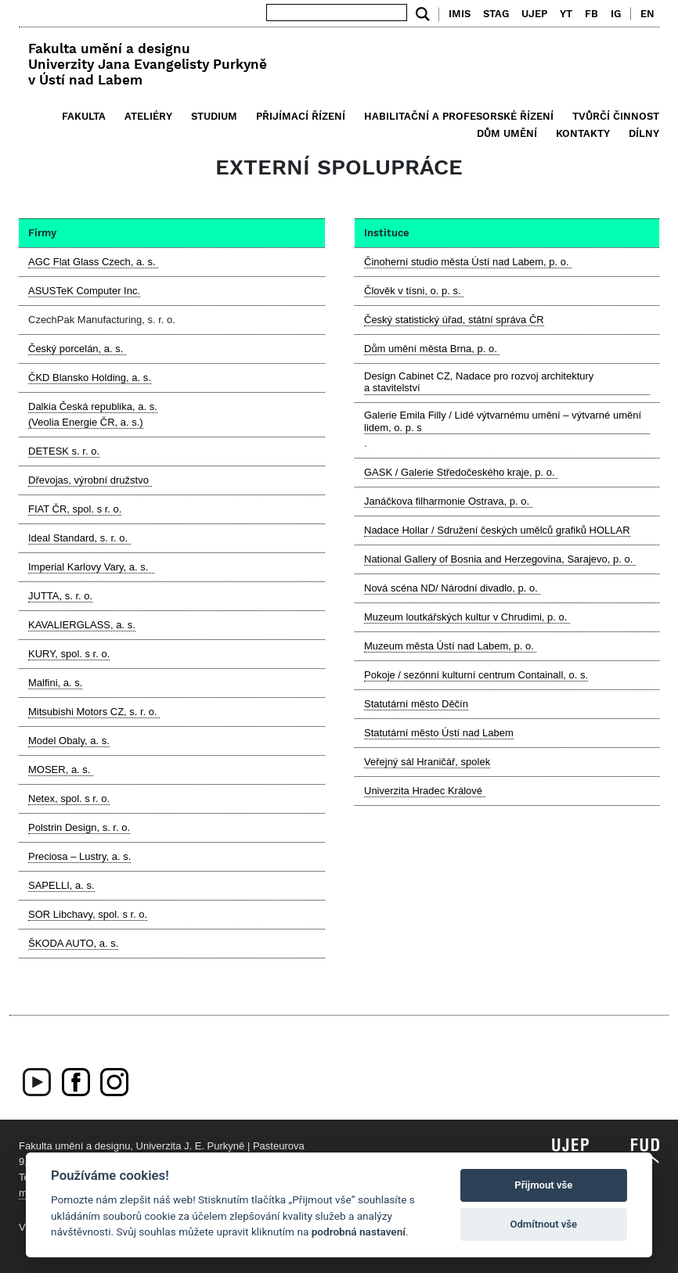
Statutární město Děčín (416, 704)
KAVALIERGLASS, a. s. (81, 625)
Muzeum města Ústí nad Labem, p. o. (450, 646)
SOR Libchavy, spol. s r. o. (87, 914)
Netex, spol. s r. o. (69, 798)
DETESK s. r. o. (63, 451)
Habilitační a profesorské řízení (459, 116)
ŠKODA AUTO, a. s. (73, 943)
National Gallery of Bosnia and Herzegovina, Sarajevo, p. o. (500, 559)
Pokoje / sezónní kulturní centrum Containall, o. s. (476, 675)
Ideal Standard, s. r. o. (79, 538)
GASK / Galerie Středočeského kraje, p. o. (460, 472)
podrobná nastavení (359, 1231)
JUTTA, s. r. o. (60, 596)
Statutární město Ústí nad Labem (439, 733)
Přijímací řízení (300, 116)
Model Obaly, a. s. (69, 740)
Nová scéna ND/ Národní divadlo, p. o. (452, 588)
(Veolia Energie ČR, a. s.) (85, 422)
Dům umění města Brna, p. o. (431, 348)
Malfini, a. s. (55, 683)
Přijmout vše (543, 1185)
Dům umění (507, 133)
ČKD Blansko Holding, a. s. (89, 377)
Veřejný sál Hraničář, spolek (427, 762)
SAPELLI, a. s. (61, 885)
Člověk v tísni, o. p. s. (413, 291)
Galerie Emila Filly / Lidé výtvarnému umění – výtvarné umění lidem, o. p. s (502, 421)
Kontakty (583, 133)
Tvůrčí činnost (615, 116)
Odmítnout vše (543, 1224)
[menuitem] (644, 14)
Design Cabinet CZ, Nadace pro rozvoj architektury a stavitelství (478, 382)
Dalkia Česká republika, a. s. (92, 406)
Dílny (644, 133)
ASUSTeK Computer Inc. (84, 291)
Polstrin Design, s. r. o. (79, 827)
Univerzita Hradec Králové (424, 791)
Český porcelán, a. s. (77, 348)
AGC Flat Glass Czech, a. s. (93, 262)
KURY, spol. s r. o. (69, 654)
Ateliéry (148, 116)
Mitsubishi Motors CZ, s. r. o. (94, 711)
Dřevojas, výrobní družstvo (90, 480)
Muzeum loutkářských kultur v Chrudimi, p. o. (467, 617)
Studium (214, 116)
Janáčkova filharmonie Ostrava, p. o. (448, 501)
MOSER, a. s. (60, 769)
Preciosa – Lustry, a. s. (79, 856)
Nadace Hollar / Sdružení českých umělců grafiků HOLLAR (497, 530)
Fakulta (84, 116)
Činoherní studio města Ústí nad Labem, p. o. (468, 262)
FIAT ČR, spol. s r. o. (74, 509)
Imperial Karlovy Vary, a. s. (91, 567)
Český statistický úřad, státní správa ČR (454, 319)
